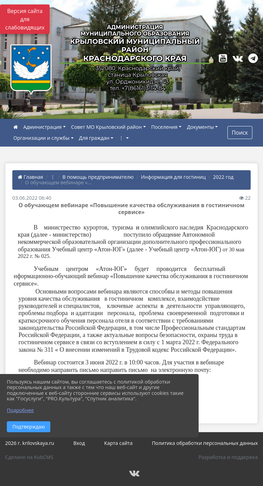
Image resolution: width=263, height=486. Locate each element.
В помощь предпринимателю (98, 177)
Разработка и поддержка (228, 457)
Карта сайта (118, 443)
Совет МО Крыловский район (106, 127)
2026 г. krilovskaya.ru (29, 443)
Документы (200, 127)
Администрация (42, 127)
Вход (79, 443)
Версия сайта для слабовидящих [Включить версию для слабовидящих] (25, 19)
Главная (30, 177)
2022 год (223, 177)
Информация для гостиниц (173, 177)
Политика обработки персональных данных (205, 443)
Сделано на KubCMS (29, 457)
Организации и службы (41, 138)
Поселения (164, 127)
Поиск (240, 132)
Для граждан (94, 138)
